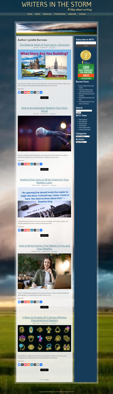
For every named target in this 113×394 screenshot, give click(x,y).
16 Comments (52, 47)
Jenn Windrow (83, 121)
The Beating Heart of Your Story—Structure (44, 44)
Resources (47, 14)
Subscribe (72, 14)
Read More (44, 97)
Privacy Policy (59, 14)
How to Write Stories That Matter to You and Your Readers (44, 247)
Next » (47, 379)
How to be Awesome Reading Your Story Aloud (44, 109)
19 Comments (54, 251)
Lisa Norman (82, 125)
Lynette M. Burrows (84, 129)
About (37, 14)
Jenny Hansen (83, 123)
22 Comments (52, 113)
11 (44, 379)
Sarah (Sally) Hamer (84, 127)
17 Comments (53, 185)
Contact (82, 14)
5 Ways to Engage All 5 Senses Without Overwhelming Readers (44, 319)
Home (29, 14)
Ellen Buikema (83, 119)
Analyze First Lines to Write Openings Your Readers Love (44, 181)
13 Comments (53, 323)
